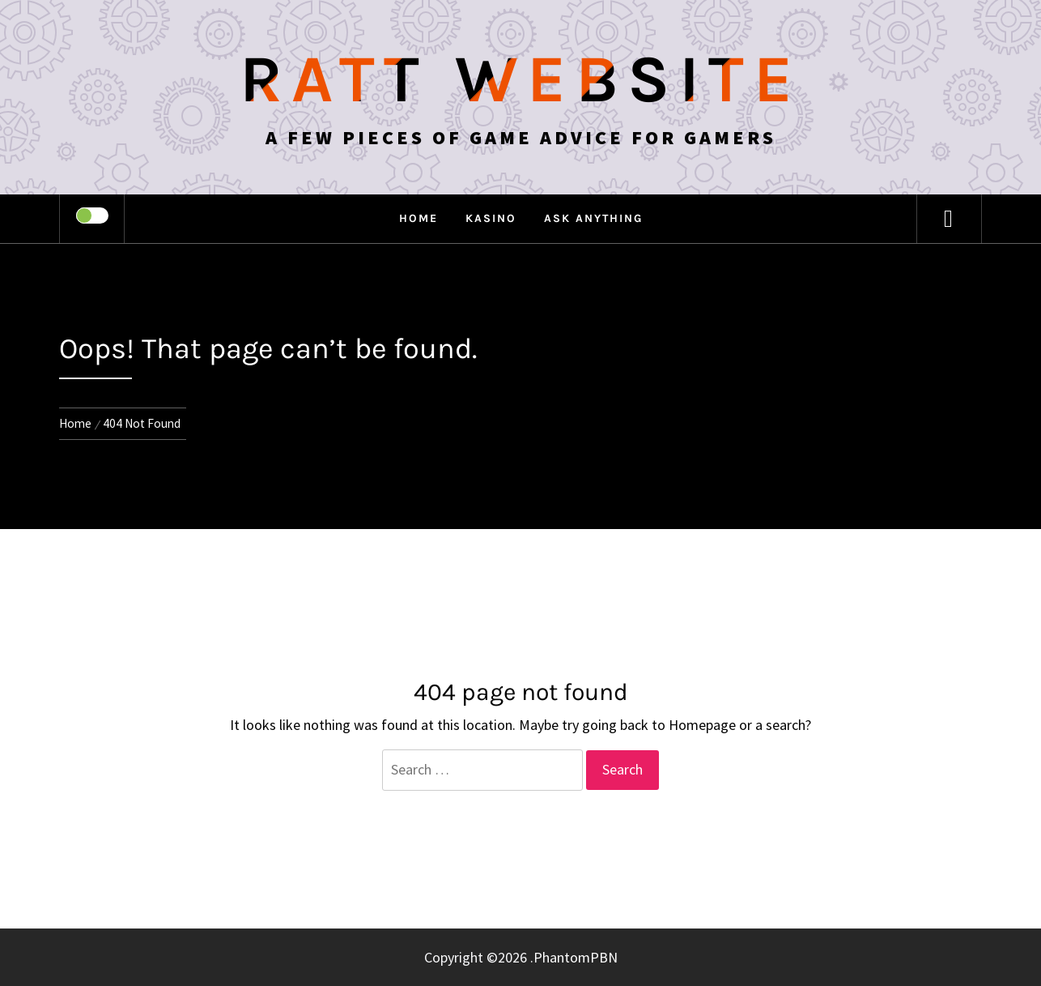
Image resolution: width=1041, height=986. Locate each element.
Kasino (490, 218)
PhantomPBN (575, 957)
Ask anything (593, 218)
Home (418, 218)
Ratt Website (521, 79)
